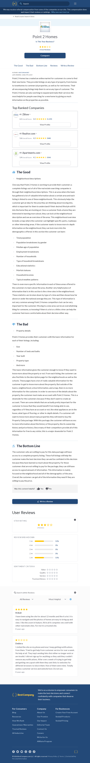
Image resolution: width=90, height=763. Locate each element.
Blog (14, 712)
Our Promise (42, 716)
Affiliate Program (44, 741)
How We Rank (18, 721)
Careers (40, 733)
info (75, 520)
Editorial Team (43, 725)
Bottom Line (41, 65)
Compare (44, 55)
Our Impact (42, 721)
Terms (62, 756)
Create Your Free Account (67, 712)
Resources (16, 716)
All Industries (18, 733)
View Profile (45, 125)
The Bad (29, 65)
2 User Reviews (45, 50)
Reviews (54, 65)
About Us (41, 712)
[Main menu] (75, 3)
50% (57, 541)
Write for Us (42, 737)
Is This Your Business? (45, 41)
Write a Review (67, 65)
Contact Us (42, 729)
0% (56, 545)
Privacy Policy (52, 756)
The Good (18, 65)
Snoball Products (63, 716)
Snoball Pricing (62, 721)
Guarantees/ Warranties (22, 725)
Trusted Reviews (19, 729)
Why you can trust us (60, 12)
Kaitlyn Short (24, 72)
